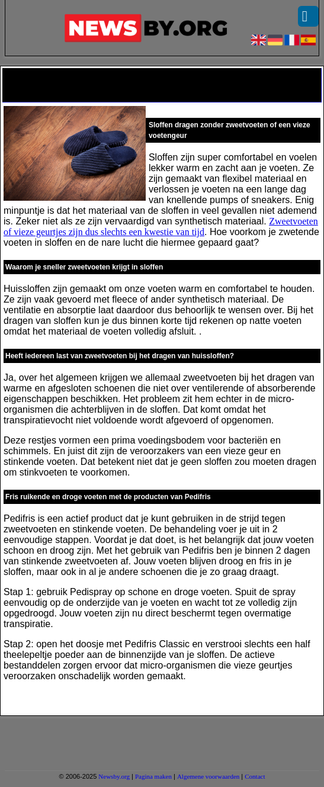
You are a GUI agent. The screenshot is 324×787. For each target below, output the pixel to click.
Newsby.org (114, 776)
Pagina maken (153, 776)
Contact (255, 776)
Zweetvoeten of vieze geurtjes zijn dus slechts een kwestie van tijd (161, 226)
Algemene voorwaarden (208, 776)
